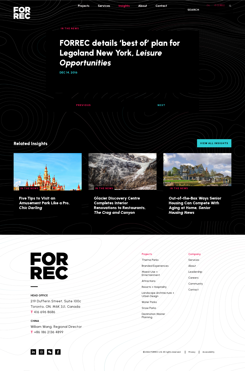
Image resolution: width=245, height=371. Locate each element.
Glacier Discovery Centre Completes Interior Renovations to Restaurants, (120, 205)
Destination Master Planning (153, 315)
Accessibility (208, 352)
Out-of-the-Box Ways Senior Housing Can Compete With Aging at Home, (195, 205)
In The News (29, 188)
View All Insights (214, 143)
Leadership (195, 271)
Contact (161, 6)
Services (104, 6)
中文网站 (219, 5)
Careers (193, 277)
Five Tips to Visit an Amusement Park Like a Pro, (44, 203)
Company (194, 254)
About (142, 6)
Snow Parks (149, 308)
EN (208, 5)
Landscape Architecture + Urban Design (158, 294)
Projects (83, 6)
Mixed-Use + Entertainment (151, 273)
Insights (124, 6)
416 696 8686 (44, 312)
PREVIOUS (83, 105)
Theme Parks (150, 259)
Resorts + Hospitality (154, 286)
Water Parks (149, 302)
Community (195, 283)
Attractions (148, 281)
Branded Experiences (155, 265)
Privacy (192, 352)
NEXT (161, 105)
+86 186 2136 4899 (48, 332)
